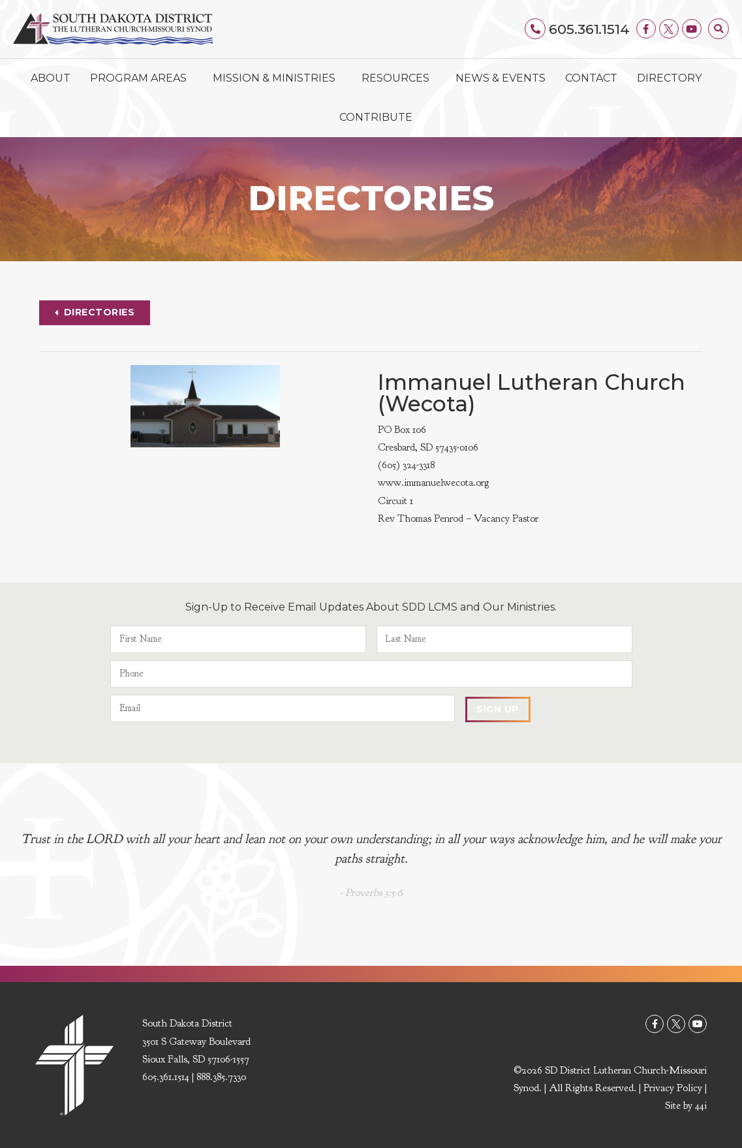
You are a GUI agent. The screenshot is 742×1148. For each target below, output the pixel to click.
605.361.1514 (589, 29)
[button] (718, 28)
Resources (399, 78)
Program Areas (141, 78)
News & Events (501, 78)
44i (701, 1106)
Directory (669, 78)
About (50, 78)
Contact (591, 78)
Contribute (375, 117)
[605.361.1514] (536, 29)
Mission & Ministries (277, 78)
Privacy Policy (672, 1088)
